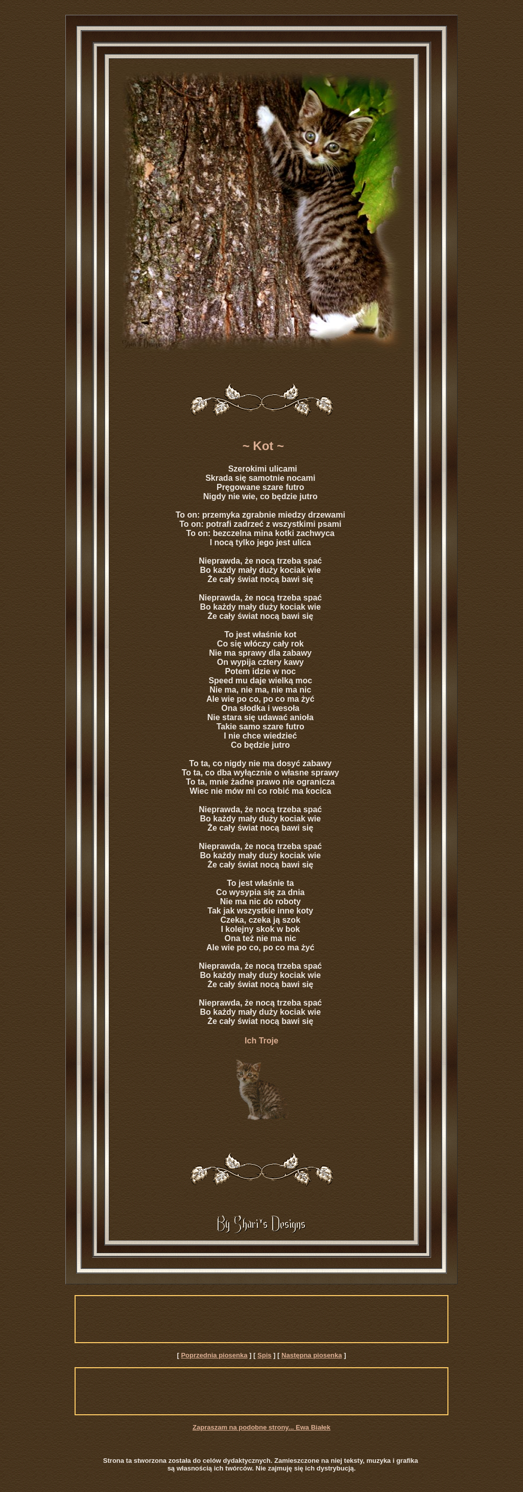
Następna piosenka (311, 1355)
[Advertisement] (261, 1319)
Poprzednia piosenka (214, 1355)
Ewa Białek (313, 1427)
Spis (264, 1355)
